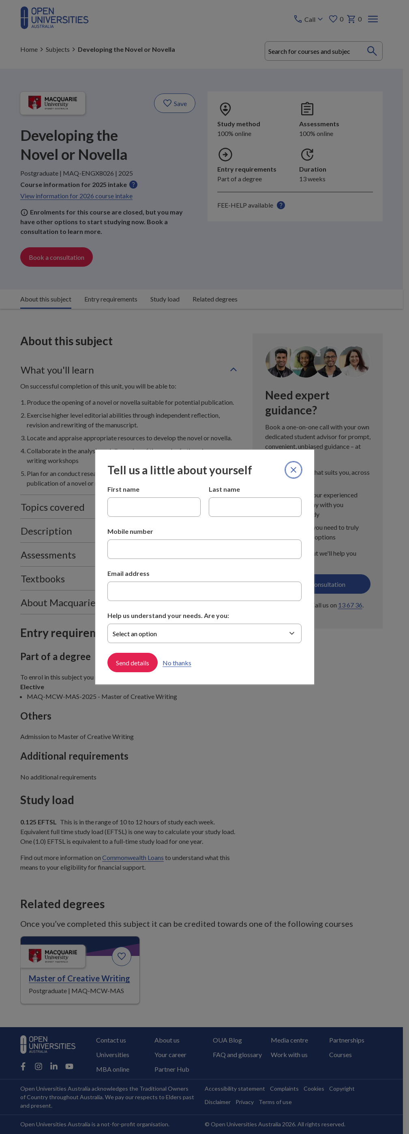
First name (123, 489)
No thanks (177, 663)
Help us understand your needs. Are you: (168, 615)
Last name (224, 489)
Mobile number (130, 531)
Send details (132, 663)
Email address (128, 573)
